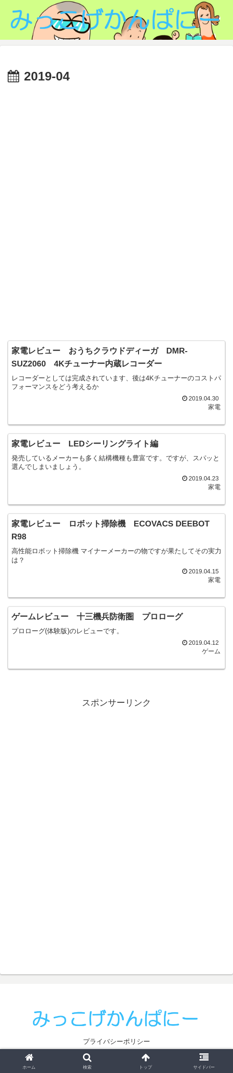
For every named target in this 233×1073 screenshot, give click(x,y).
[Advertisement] (116, 208)
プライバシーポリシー (116, 1042)
